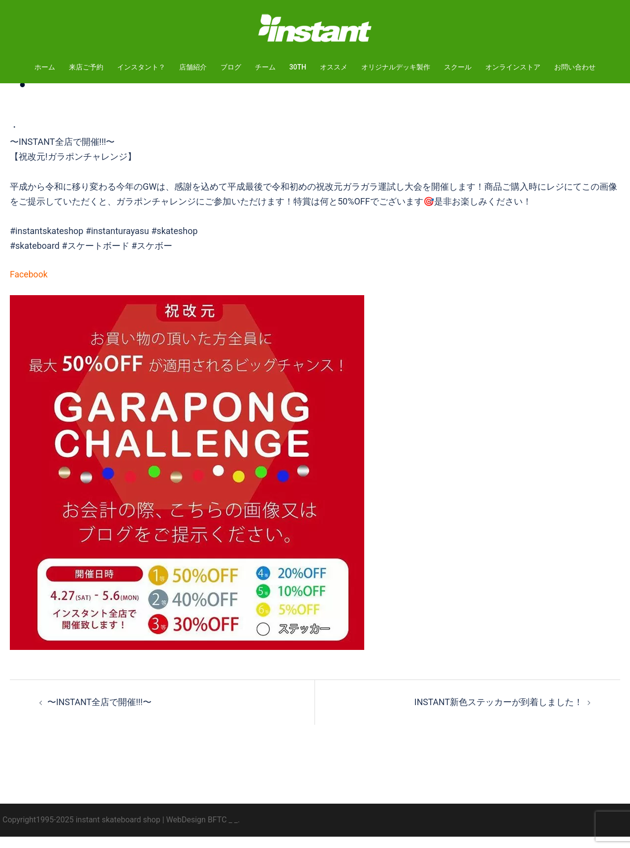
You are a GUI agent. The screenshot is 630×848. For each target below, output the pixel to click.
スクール (458, 67)
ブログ (230, 67)
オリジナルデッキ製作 (395, 67)
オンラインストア (512, 67)
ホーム (44, 67)
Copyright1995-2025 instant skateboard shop (81, 831)
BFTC (217, 831)
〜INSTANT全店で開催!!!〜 (99, 714)
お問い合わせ (575, 67)
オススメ (333, 67)
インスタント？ (141, 67)
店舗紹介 (193, 67)
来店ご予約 (86, 67)
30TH (297, 67)
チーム (265, 67)
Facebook (29, 286)
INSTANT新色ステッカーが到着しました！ (498, 714)
